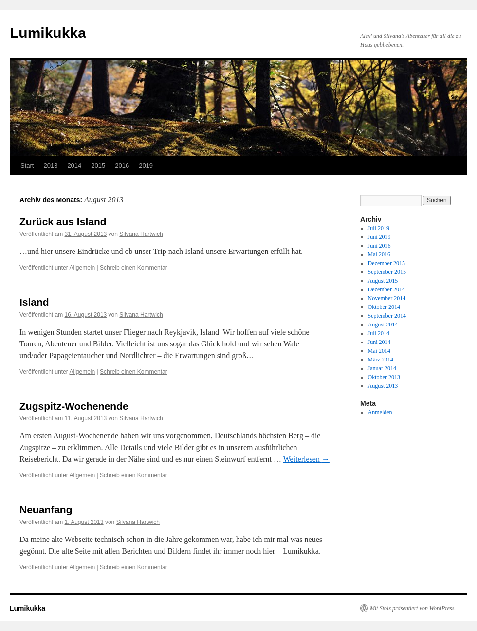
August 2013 (383, 385)
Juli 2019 (378, 228)
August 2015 (383, 280)
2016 (122, 165)
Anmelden (380, 412)
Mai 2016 (379, 254)
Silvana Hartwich (141, 234)
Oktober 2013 (384, 377)
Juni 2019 (379, 237)
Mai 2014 (379, 350)
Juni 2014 (379, 342)
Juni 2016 (379, 245)
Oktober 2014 (384, 307)
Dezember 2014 (386, 289)
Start (27, 165)
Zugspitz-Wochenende (73, 406)
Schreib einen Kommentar (133, 267)
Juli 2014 (378, 333)
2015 (98, 165)
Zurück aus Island (63, 221)
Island (34, 301)
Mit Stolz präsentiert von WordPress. (413, 608)
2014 (74, 165)
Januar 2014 (382, 368)
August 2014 (383, 324)
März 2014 (380, 359)
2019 (146, 165)
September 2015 (387, 272)
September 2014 (387, 315)
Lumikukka (48, 33)
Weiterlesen (306, 459)
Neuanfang (46, 509)
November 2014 (387, 298)
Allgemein (82, 267)
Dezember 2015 (386, 263)
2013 (50, 165)
